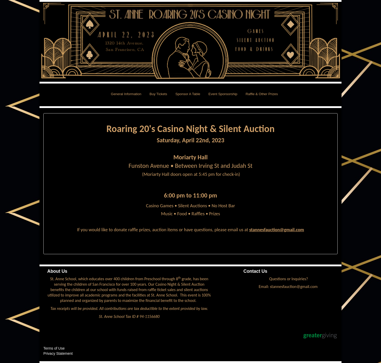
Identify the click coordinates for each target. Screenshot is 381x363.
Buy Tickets (158, 94)
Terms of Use (54, 348)
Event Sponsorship (223, 94)
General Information (126, 94)
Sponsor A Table (188, 94)
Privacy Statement (58, 353)
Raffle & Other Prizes (261, 94)
